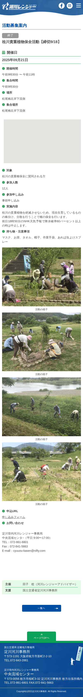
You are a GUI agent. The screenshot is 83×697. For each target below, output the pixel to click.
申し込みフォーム (13, 517)
